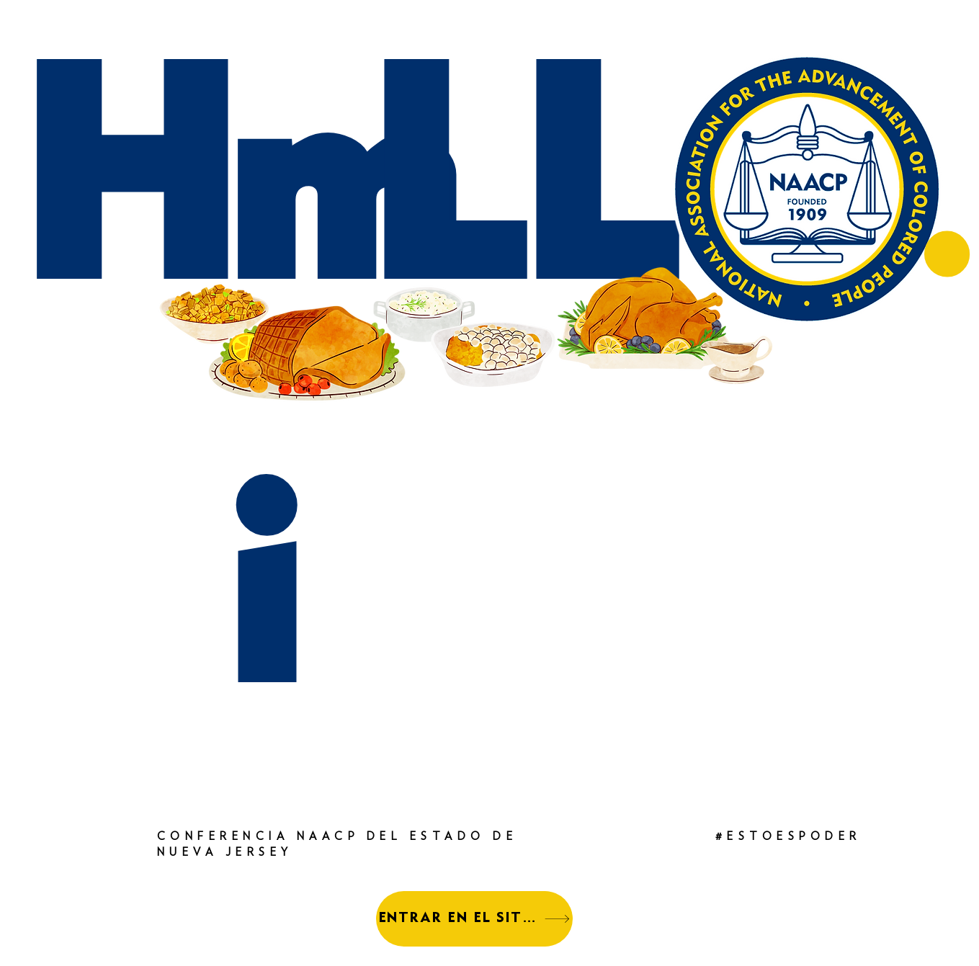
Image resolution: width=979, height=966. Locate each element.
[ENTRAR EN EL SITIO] (474, 919)
